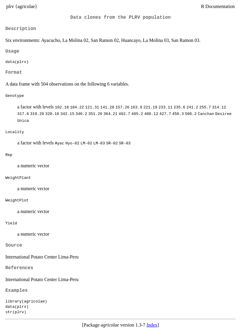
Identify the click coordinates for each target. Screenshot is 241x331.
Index (152, 324)
